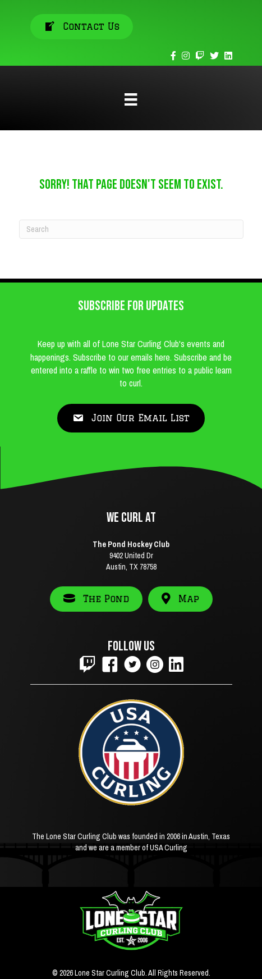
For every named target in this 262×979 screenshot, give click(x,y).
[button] (131, 418)
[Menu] (130, 99)
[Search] (131, 229)
